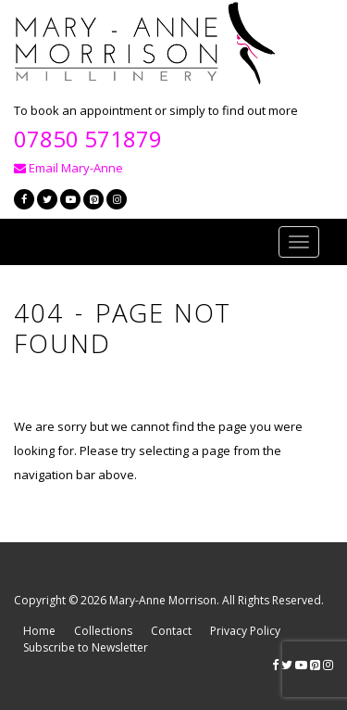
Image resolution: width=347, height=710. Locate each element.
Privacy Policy (245, 631)
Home (39, 631)
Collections (103, 631)
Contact (171, 631)
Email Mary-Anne (68, 167)
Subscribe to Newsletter (85, 647)
